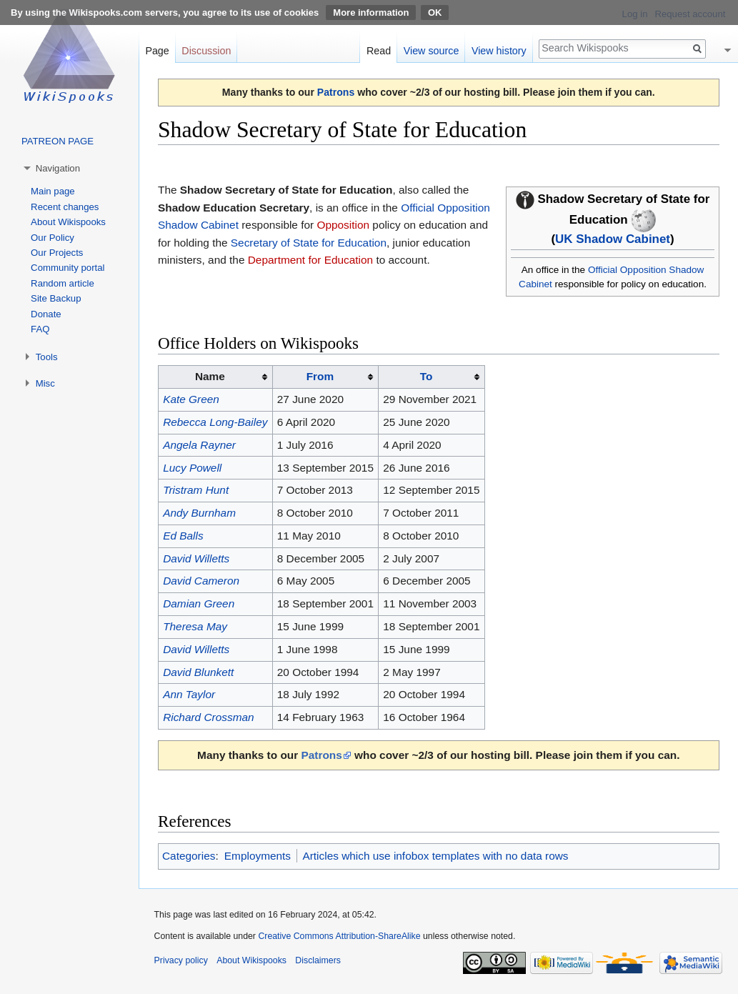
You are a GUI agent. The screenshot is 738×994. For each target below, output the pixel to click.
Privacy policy (181, 960)
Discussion (206, 50)
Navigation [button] (58, 168)
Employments (257, 856)
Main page (53, 191)
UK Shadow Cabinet (612, 239)
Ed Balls (183, 536)
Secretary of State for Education (309, 243)
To (426, 376)
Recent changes (65, 207)
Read (378, 50)
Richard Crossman (208, 717)
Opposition (342, 225)
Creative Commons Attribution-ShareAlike (339, 936)
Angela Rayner (199, 445)
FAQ (40, 329)
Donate (46, 314)
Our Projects (57, 252)
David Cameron (201, 581)
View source (431, 50)
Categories (188, 856)
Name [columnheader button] (210, 376)
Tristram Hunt (196, 490)
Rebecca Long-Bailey (215, 422)
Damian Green (198, 603)
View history (499, 50)
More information (371, 12)
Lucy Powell (192, 468)
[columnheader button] (325, 377)
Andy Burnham (199, 513)
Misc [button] (45, 383)
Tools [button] (47, 357)
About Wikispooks (68, 222)
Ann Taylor (189, 694)
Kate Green (191, 399)
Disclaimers (318, 960)
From (320, 376)
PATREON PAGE (57, 141)
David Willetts (196, 558)
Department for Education (310, 260)
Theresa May (195, 626)
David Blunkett (198, 672)
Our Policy (52, 237)
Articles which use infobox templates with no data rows (435, 856)
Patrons (335, 92)
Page (157, 50)
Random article (62, 283)
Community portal (67, 267)
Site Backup (56, 298)
